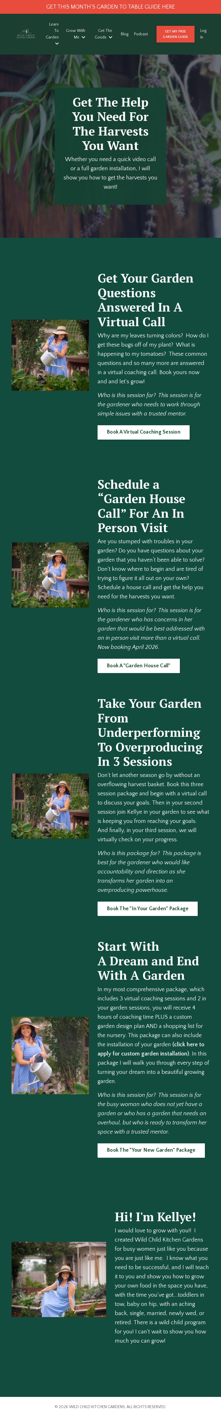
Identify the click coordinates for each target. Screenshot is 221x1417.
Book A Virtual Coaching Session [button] (143, 432)
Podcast (141, 34)
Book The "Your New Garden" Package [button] (151, 1150)
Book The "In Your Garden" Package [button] (147, 909)
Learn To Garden (52, 34)
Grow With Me (75, 33)
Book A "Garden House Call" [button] (139, 666)
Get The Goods (103, 33)
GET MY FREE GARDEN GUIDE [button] (175, 34)
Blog (124, 34)
